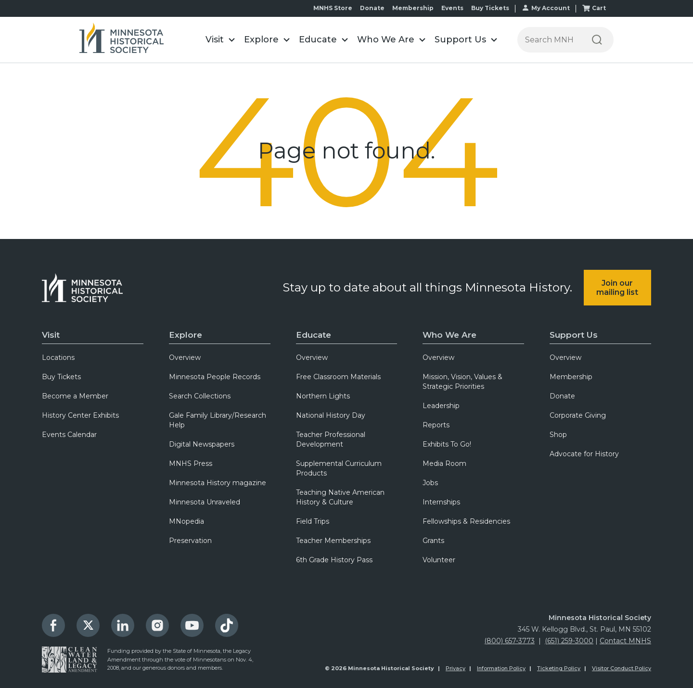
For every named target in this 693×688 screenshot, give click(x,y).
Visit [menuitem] (51, 335)
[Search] (597, 40)
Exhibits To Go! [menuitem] (447, 444)
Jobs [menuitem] (430, 482)
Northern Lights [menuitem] (323, 396)
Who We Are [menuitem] (449, 335)
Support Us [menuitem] (574, 335)
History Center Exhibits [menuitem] (80, 415)
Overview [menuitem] (185, 357)
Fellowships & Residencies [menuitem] (466, 521)
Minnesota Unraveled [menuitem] (204, 502)
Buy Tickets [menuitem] (490, 8)
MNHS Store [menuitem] (332, 8)
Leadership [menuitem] (441, 405)
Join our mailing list (617, 287)
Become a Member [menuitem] (75, 396)
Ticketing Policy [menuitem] (558, 668)
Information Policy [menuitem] (501, 668)
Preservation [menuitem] (190, 540)
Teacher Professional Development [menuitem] (330, 439)
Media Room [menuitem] (444, 463)
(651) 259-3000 (569, 640)
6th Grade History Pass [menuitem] (334, 560)
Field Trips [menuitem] (312, 521)
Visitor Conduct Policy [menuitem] (621, 668)
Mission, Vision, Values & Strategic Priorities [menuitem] (462, 381)
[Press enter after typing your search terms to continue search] (548, 40)
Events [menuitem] (452, 8)
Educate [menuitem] (313, 335)
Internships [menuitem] (441, 502)
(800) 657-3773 (509, 640)
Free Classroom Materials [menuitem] (338, 376)
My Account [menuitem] (550, 8)
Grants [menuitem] (433, 540)
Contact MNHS (625, 640)
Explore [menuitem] (185, 335)
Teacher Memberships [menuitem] (333, 540)
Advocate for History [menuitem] (584, 454)
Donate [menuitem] (372, 8)
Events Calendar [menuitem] (69, 434)
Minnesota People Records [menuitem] (214, 376)
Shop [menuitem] (558, 434)
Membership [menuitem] (413, 8)
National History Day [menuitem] (330, 415)
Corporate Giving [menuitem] (578, 415)
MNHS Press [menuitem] (190, 463)
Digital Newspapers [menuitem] (201, 444)
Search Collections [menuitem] (200, 396)
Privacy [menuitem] (455, 668)
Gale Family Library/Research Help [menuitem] (217, 420)
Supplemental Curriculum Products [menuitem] (339, 468)
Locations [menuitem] (58, 357)
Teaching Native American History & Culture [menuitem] (340, 497)
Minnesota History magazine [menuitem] (217, 482)
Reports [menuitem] (436, 425)
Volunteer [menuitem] (439, 560)
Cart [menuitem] (599, 8)
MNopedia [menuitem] (186, 521)
